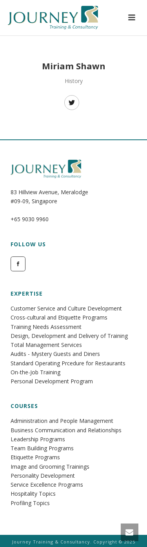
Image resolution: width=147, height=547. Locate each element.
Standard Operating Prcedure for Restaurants (68, 363)
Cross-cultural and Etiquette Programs (59, 317)
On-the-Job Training (35, 372)
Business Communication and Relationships (66, 430)
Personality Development (43, 475)
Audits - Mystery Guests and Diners (55, 353)
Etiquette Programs (35, 457)
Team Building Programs (42, 448)
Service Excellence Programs (47, 484)
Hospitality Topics (33, 493)
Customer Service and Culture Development (66, 308)
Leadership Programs (38, 439)
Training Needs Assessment (46, 326)
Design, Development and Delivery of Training (69, 335)
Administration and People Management (62, 420)
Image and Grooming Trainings (50, 466)
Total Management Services (46, 344)
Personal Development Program (52, 381)
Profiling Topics (30, 503)
